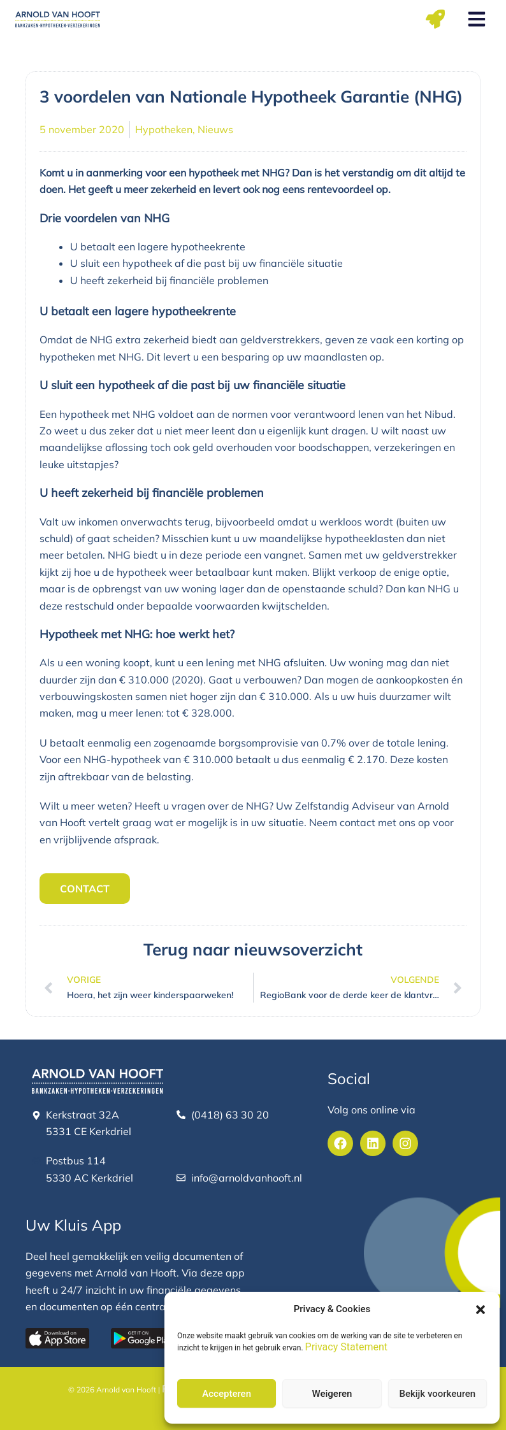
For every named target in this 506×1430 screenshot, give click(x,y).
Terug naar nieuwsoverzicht (253, 949)
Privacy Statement (346, 1347)
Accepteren (226, 1393)
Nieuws (215, 129)
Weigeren (332, 1393)
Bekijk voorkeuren (437, 1393)
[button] (480, 1309)
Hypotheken (163, 129)
